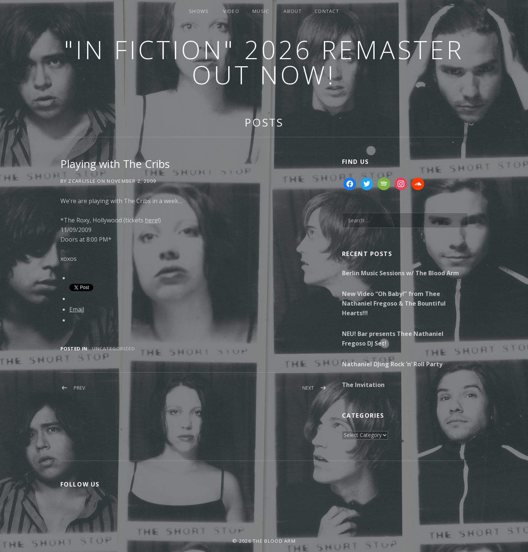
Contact (327, 11)
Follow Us (80, 484)
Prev (79, 387)
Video (231, 11)
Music (260, 11)
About (292, 11)
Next (308, 387)
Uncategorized (113, 348)
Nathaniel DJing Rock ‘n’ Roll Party (392, 364)
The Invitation (363, 385)
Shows (199, 11)
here (151, 220)
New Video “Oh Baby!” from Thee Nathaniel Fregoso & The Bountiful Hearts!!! (394, 303)
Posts (264, 122)
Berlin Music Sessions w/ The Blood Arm (400, 273)
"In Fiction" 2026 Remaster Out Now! (264, 62)
